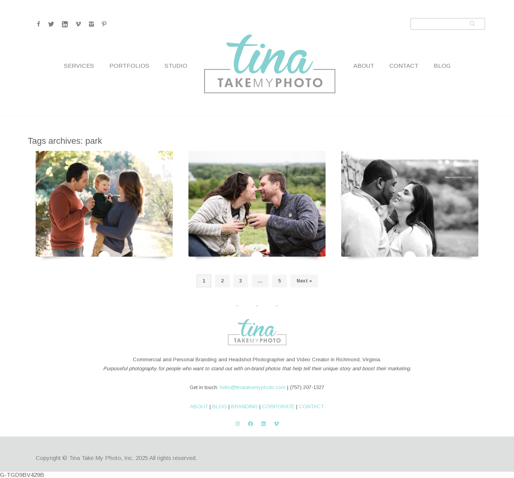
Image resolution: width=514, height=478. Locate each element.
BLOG (219, 406)
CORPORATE (278, 406)
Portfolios (129, 65)
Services (79, 65)
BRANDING (244, 406)
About (363, 65)
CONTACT (311, 406)
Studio (176, 65)
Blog (442, 65)
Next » (304, 281)
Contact (403, 65)
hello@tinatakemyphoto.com (253, 387)
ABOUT (199, 406)
